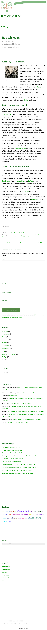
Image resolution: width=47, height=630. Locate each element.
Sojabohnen (25, 191)
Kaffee (30, 181)
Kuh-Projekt (5, 578)
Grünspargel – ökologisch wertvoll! (11, 447)
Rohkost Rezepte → (41, 242)
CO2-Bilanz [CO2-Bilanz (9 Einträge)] (4, 511)
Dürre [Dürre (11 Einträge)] (15, 511)
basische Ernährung (16, 234)
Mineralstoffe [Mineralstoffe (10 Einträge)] (5, 514)
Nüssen (7, 181)
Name (4, 284)
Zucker (26, 100)
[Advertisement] (23, 601)
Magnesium (40, 87)
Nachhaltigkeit (6, 348)
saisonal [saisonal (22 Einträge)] (16, 518)
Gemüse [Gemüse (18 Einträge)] (39, 511)
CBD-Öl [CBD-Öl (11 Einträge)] (9, 521)
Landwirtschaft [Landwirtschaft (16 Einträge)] (16, 514)
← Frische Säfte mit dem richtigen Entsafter (11, 242)
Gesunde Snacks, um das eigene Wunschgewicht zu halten (17, 473)
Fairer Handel (5, 334)
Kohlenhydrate (7, 114)
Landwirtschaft (6, 345)
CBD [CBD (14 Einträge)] (30, 511)
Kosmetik (4, 342)
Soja (3, 181)
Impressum (11, 621)
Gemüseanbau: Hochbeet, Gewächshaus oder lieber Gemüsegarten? (26, 411)
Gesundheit (21, 232)
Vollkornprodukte (20, 148)
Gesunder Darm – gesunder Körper (27, 392)
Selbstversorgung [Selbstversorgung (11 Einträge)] (24, 514)
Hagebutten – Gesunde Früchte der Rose (13, 458)
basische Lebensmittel (29, 234)
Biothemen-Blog (11, 15)
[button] (40, 7)
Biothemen (5, 572)
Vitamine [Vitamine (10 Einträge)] (4, 518)
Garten (4, 337)
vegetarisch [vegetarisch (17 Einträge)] (9, 518)
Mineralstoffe (19, 237)
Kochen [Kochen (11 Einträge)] (9, 514)
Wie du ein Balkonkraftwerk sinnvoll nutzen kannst (27, 419)
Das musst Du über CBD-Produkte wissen (19, 403)
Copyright (20, 621)
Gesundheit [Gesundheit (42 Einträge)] (23, 511)
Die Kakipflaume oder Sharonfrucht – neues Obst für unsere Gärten (20, 456)
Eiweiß (37, 234)
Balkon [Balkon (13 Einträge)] (8, 511)
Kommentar (5, 259)
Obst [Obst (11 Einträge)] (23, 518)
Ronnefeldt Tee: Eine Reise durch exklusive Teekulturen (17, 470)
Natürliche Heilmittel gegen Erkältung (12, 450)
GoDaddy (40, 623)
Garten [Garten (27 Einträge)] (5, 521)
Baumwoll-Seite (6, 569)
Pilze (3, 360)
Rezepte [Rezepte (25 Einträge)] (27, 518)
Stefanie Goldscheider (12, 44)
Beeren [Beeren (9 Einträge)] (43, 511)
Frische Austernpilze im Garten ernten (17, 422)
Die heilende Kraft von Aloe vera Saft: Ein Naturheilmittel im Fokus (19, 467)
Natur (3, 351)
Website (4, 300)
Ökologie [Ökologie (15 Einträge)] (34, 514)
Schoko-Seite (5, 580)
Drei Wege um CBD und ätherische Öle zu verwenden (16, 453)
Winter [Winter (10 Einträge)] (30, 514)
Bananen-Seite (6, 566)
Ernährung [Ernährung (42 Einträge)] (36, 517)
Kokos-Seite (5, 575)
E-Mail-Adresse (6, 292)
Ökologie (4, 357)
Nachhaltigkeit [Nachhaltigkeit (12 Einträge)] (40, 514)
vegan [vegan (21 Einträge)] (12, 511)
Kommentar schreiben (12, 47)
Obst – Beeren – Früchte (8, 354)
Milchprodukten (20, 181)
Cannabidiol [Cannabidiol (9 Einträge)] (34, 511)
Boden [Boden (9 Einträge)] (20, 518)
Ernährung (14, 232)
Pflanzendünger (13, 395)
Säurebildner (26, 237)
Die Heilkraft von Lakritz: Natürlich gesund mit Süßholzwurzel (18, 464)
